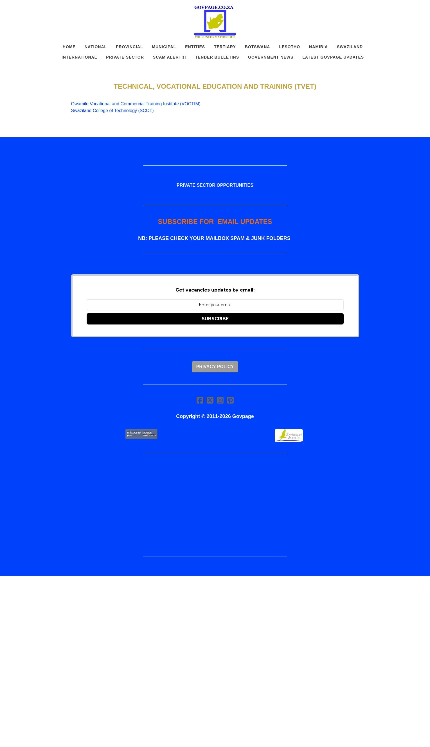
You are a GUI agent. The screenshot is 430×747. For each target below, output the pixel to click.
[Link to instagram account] (220, 400)
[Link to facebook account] (200, 400)
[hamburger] (46, 9)
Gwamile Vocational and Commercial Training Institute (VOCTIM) (136, 103)
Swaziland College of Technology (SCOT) (112, 110)
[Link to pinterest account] (230, 400)
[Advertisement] (215, 505)
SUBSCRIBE (215, 318)
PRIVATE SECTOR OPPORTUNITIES (215, 185)
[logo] (215, 22)
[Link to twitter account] (210, 400)
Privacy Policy (215, 366)
